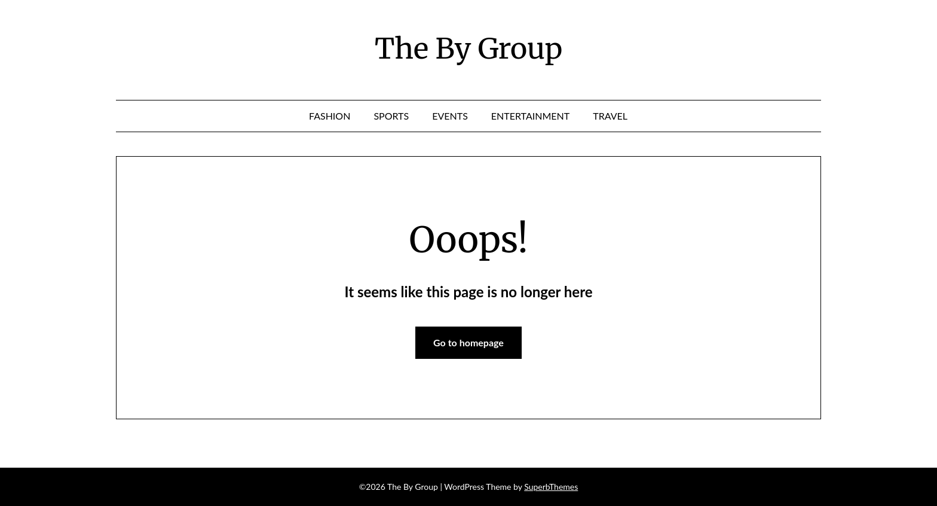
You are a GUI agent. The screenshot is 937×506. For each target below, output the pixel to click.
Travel (610, 115)
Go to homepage (468, 342)
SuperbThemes (551, 486)
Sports (391, 115)
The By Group (468, 48)
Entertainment (530, 115)
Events (450, 115)
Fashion (329, 115)
